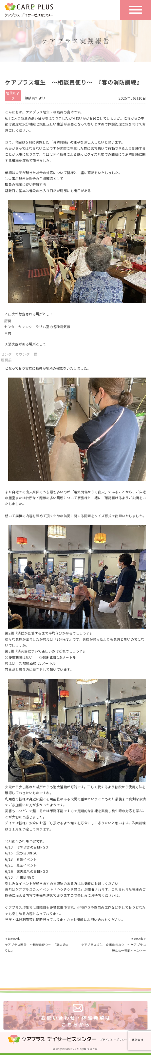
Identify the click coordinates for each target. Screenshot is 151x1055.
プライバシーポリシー (113, 1039)
